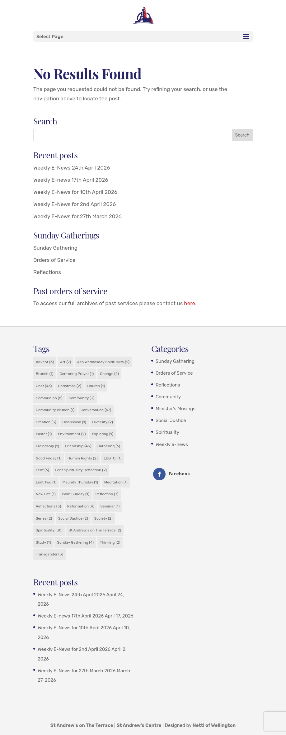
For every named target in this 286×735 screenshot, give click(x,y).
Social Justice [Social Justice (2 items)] (73, 518)
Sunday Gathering (55, 248)
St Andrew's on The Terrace (81, 725)
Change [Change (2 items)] (109, 374)
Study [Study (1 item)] (43, 542)
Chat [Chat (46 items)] (44, 386)
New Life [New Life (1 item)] (46, 494)
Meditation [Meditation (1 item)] (116, 482)
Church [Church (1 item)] (96, 386)
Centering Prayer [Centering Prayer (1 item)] (76, 374)
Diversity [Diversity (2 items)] (102, 422)
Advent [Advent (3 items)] (45, 362)
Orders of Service (54, 260)
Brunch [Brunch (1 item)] (45, 374)
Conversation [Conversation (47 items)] (96, 410)
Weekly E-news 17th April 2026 (70, 180)
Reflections (47, 272)
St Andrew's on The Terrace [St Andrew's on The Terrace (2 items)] (94, 530)
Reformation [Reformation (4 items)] (80, 506)
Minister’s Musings (175, 408)
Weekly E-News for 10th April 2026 (75, 192)
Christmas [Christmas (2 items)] (69, 386)
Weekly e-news (172, 444)
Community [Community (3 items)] (81, 398)
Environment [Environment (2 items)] (72, 434)
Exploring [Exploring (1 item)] (102, 434)
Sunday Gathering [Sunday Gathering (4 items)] (75, 542)
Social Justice (171, 420)
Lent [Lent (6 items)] (42, 470)
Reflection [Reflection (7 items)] (107, 494)
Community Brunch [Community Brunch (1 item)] (55, 410)
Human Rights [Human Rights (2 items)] (83, 458)
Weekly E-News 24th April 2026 (71, 168)
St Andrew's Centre (139, 725)
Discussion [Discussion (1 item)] (74, 422)
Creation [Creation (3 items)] (46, 422)
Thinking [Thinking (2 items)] (110, 542)
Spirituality (167, 432)
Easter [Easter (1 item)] (44, 434)
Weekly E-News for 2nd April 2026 (74, 204)
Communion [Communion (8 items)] (49, 398)
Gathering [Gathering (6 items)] (108, 446)
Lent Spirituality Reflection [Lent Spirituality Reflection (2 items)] (81, 470)
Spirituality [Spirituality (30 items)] (49, 530)
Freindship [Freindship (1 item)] (47, 446)
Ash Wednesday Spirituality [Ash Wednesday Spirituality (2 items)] (103, 362)
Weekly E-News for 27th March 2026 (77, 216)
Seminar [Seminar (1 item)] (110, 506)
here (189, 303)
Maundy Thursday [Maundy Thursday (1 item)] (80, 482)
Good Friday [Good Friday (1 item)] (48, 458)
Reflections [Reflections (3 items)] (48, 506)
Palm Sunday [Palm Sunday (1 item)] (75, 494)
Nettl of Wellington (214, 725)
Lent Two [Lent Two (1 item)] (46, 482)
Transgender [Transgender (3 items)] (49, 554)
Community (168, 397)
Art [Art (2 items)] (65, 362)
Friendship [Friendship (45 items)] (78, 446)
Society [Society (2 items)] (103, 518)
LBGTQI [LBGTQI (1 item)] (112, 458)
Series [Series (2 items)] (44, 518)
